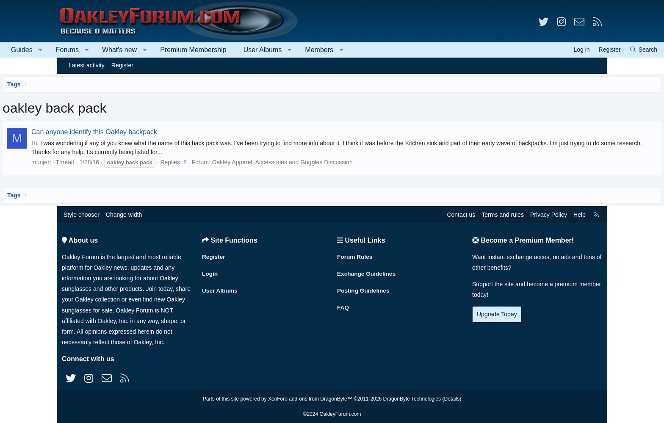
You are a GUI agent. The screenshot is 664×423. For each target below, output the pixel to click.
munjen (99, 162)
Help (579, 214)
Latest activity (87, 65)
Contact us (461, 214)
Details (451, 399)
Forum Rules (355, 256)
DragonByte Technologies (412, 399)
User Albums (319, 49)
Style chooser (82, 214)
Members (376, 49)
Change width (124, 214)
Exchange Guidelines (367, 272)
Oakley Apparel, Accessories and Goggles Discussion (341, 162)
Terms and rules (502, 214)
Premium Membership (250, 49)
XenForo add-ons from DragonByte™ (310, 399)
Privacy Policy (548, 214)
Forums (124, 49)
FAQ (343, 305)
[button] (97, 50)
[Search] (586, 50)
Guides (78, 49)
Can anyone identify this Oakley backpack (153, 131)
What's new (176, 49)
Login (210, 272)
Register (122, 65)
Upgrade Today (497, 314)
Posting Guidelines (364, 289)
